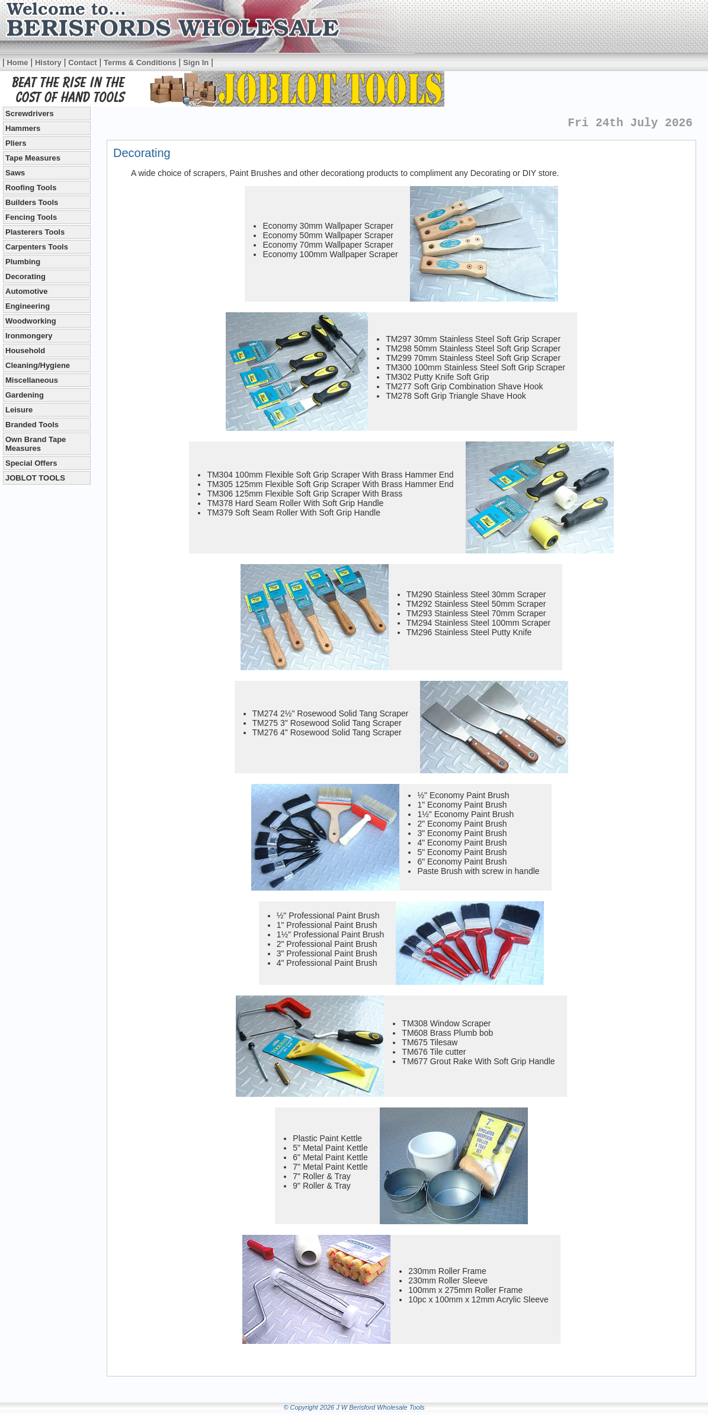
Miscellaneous (31, 380)
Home (17, 62)
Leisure (19, 409)
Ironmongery (28, 335)
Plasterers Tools (35, 232)
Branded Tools (32, 424)
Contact (82, 62)
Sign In (196, 62)
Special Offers (31, 463)
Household (25, 350)
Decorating (25, 276)
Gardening (24, 394)
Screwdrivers (29, 113)
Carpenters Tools (36, 246)
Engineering (27, 306)
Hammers (22, 128)
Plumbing (22, 261)
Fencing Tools (31, 217)
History (48, 62)
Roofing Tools (30, 187)
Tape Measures (32, 157)
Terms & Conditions (140, 62)
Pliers (15, 143)
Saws (15, 172)
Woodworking (30, 320)
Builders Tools (31, 202)
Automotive (26, 291)
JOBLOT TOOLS (35, 477)
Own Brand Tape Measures (35, 444)
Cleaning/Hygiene (37, 365)
